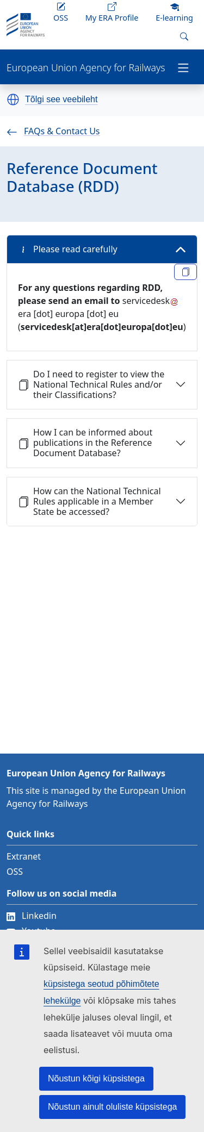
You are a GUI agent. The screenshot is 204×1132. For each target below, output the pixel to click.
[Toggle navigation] (183, 66)
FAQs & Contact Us (53, 131)
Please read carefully (68, 249)
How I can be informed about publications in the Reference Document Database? (85, 442)
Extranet (24, 856)
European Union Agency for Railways (86, 67)
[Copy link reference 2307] (185, 272)
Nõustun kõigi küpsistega (96, 1078)
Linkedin (32, 916)
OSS (15, 872)
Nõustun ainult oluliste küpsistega (112, 1106)
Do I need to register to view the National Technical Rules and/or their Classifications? (91, 384)
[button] (13, 99)
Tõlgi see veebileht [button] (61, 99)
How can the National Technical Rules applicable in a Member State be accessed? (89, 501)
